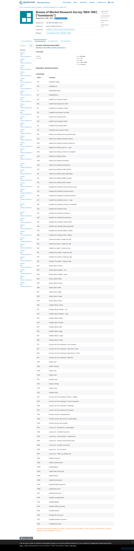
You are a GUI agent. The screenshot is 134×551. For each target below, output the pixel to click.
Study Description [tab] (26, 41)
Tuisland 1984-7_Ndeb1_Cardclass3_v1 (54, 47)
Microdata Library (43, 2)
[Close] (132, 542)
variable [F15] (62, 7)
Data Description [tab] (40, 41)
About (75, 2)
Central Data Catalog (29, 7)
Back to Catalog (26, 538)
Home (21, 7)
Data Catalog (67, 2)
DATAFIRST (39, 7)
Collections (83, 2)
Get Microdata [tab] (66, 41)
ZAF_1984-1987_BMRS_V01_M (50, 7)
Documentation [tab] (53, 41)
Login (111, 2)
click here (73, 545)
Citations (92, 2)
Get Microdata (61, 18)
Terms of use (101, 2)
